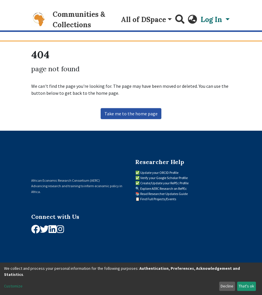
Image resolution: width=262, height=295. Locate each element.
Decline (227, 286)
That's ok (246, 286)
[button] (193, 19)
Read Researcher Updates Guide (164, 194)
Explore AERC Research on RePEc (163, 188)
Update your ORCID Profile (159, 172)
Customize (13, 286)
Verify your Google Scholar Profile (164, 178)
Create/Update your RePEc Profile (164, 183)
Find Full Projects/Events (158, 199)
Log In (212, 19)
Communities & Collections (79, 19)
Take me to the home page (131, 113)
